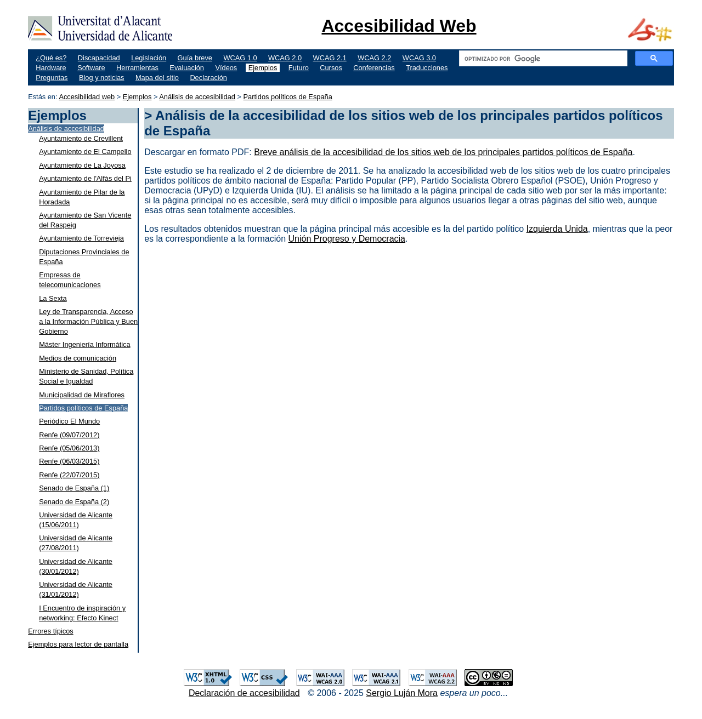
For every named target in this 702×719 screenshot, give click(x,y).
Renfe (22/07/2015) (69, 475)
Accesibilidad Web (398, 26)
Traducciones (427, 68)
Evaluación (186, 68)
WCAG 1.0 (240, 58)
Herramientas (137, 68)
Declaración (208, 77)
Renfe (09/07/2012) (69, 435)
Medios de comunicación (77, 358)
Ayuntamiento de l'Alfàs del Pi (85, 178)
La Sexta (53, 298)
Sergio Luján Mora (402, 693)
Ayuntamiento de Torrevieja (81, 238)
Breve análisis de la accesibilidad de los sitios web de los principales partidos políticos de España (443, 152)
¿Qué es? (51, 58)
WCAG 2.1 (330, 58)
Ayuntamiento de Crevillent (81, 138)
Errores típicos (50, 631)
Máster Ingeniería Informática (84, 344)
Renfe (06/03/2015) (69, 461)
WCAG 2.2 (374, 58)
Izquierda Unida (557, 228)
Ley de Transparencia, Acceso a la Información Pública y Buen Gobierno (88, 321)
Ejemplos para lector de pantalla (78, 644)
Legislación (148, 58)
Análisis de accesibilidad (197, 97)
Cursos (331, 68)
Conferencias (373, 68)
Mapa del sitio (157, 77)
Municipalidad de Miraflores (81, 395)
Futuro (298, 68)
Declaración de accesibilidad (244, 693)
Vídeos (226, 68)
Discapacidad (99, 58)
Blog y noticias (101, 77)
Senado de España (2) (74, 502)
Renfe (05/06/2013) (69, 448)
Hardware (51, 68)
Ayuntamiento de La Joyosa (82, 165)
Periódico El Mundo (69, 421)
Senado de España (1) (74, 488)
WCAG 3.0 (419, 58)
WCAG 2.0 (285, 58)
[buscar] (542, 59)
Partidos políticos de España (288, 97)
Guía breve (195, 58)
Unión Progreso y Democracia (346, 238)
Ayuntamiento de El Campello (85, 151)
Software (91, 68)
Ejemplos (263, 68)
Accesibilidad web (87, 97)
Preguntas (51, 77)
